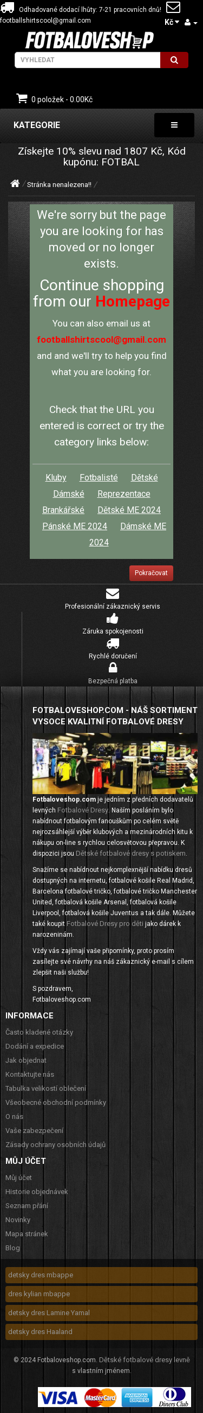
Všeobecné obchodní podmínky (55, 1102)
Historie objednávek (36, 1192)
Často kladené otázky (39, 1032)
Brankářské (63, 510)
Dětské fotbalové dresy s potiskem (131, 853)
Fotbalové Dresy (82, 810)
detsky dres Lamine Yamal (49, 1313)
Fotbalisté (99, 477)
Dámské (68, 494)
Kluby (56, 477)
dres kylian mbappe (39, 1294)
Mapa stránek (26, 1234)
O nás (14, 1116)
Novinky (17, 1220)
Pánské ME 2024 (74, 526)
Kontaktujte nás (29, 1074)
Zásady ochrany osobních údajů (55, 1145)
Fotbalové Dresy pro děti (105, 923)
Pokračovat (151, 573)
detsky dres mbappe (40, 1275)
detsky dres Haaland (40, 1332)
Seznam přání (26, 1206)
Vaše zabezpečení (34, 1131)
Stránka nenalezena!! (59, 185)
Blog (12, 1248)
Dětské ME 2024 (129, 510)
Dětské (144, 477)
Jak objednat (26, 1060)
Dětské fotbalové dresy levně (144, 1360)
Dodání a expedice (34, 1046)
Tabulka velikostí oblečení (45, 1088)
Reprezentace (123, 494)
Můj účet (18, 1178)
